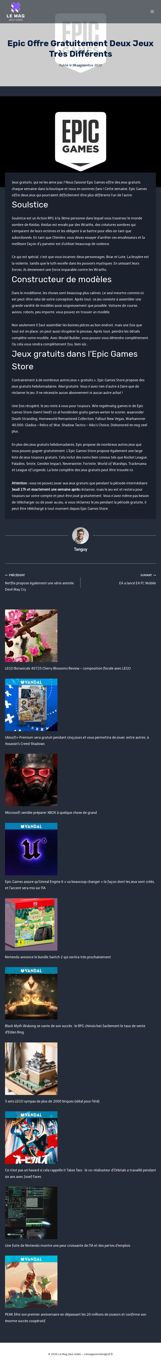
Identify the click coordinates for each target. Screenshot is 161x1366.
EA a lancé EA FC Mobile (120, 578)
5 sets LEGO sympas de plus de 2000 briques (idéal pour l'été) (52, 1101)
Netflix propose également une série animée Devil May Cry (41, 581)
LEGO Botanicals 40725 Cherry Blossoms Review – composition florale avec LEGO (68, 668)
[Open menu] (152, 11)
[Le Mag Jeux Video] (15, 11)
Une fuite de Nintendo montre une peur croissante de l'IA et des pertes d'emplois (67, 1246)
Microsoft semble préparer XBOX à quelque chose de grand (51, 813)
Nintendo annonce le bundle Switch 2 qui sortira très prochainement (58, 957)
